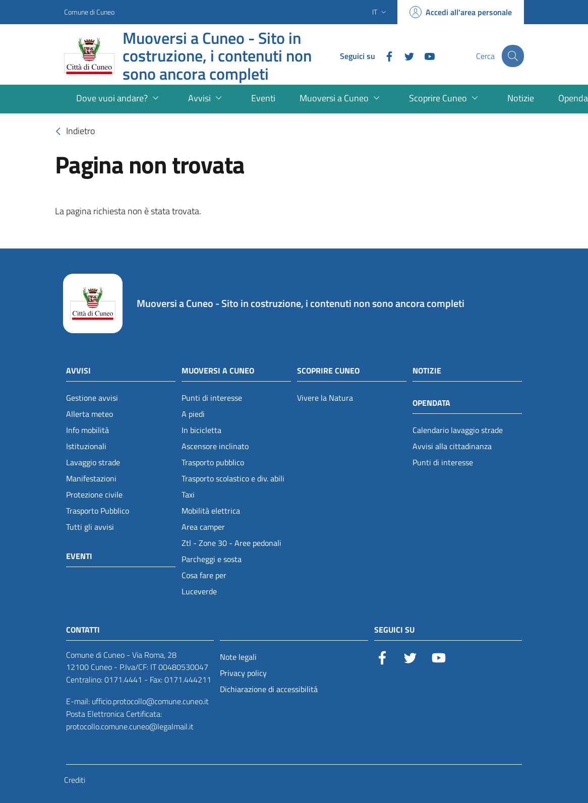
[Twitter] (402, 55)
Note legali (238, 657)
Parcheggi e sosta (212, 559)
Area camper (203, 527)
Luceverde (199, 591)
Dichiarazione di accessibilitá (269, 689)
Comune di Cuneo (89, 12)
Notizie (427, 370)
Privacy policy (243, 673)
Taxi (188, 494)
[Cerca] (512, 56)
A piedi (193, 414)
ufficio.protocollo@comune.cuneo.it (150, 701)
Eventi (79, 556)
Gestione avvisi (92, 398)
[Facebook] (382, 55)
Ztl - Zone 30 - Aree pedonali (231, 543)
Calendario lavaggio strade (458, 430)
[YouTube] (423, 55)
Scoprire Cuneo (328, 370)
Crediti (74, 780)
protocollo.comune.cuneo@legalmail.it (130, 726)
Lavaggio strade (93, 462)
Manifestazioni (91, 478)
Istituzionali (86, 446)
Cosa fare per (204, 575)
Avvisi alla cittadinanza (452, 446)
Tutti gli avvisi (90, 527)
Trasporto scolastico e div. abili (233, 478)
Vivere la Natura (325, 398)
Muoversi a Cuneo (218, 370)
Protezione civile (94, 494)
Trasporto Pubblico (97, 511)
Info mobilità (87, 430)
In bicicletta (201, 430)
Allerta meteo (89, 414)
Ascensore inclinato (215, 446)
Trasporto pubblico (213, 462)
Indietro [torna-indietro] (72, 131)
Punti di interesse (212, 398)
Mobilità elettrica (211, 511)
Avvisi (78, 370)
